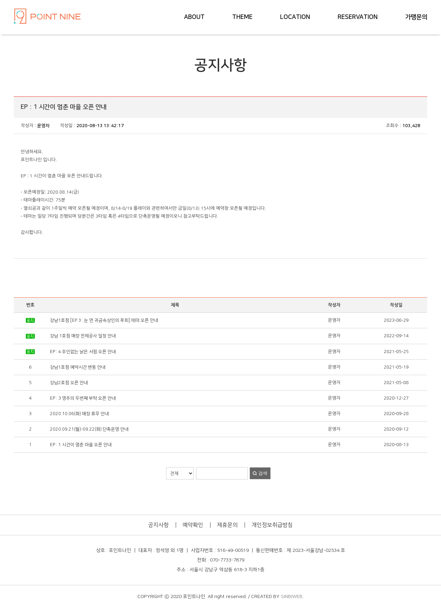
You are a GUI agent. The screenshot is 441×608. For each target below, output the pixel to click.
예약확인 (193, 525)
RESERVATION (358, 17)
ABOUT (194, 17)
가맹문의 (416, 17)
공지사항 (158, 525)
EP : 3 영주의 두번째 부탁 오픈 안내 (83, 398)
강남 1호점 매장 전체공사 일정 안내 (83, 335)
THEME (242, 17)
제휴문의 (227, 525)
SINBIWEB (291, 596)
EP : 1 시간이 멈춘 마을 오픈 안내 (81, 444)
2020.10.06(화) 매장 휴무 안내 (79, 413)
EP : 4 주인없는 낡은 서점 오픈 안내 (83, 351)
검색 (262, 473)
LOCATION (295, 17)
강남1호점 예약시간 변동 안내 (77, 367)
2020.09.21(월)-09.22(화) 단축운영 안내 (89, 429)
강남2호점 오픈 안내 (69, 382)
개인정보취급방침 (272, 525)
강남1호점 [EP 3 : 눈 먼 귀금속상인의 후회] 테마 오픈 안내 (104, 320)
